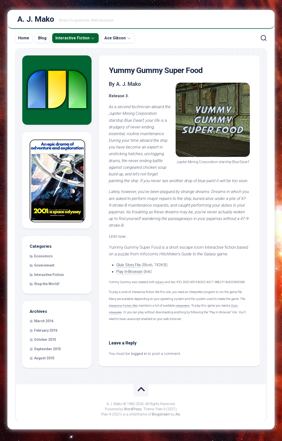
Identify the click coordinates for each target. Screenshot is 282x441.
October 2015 (45, 341)
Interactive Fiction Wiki (124, 307)
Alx (177, 416)
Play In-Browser (130, 273)
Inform (159, 284)
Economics (43, 258)
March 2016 (43, 323)
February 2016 (45, 332)
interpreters (184, 307)
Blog (42, 39)
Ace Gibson (115, 39)
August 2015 (44, 360)
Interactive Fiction (72, 39)
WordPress (133, 411)
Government (44, 267)
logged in (139, 355)
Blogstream (161, 416)
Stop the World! (46, 286)
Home (23, 39)
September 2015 (47, 351)
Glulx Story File (129, 266)
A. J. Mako (35, 20)
